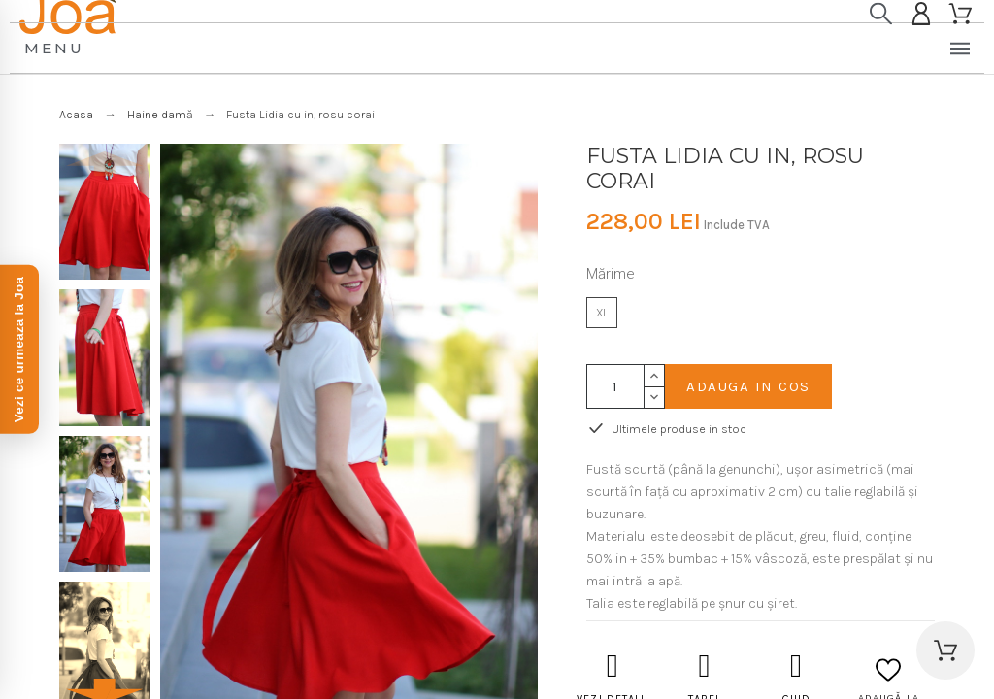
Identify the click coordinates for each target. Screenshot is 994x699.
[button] (945, 650)
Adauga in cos (748, 386)
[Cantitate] (615, 386)
